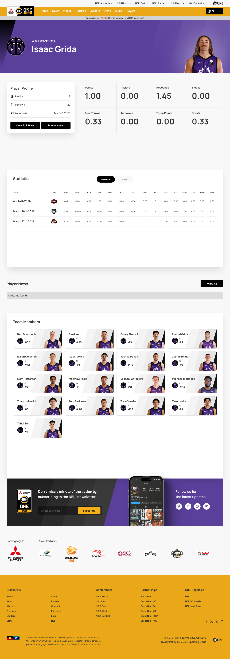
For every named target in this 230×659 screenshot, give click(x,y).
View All (212, 284)
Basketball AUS (149, 620)
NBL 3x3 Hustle (193, 601)
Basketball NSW (149, 615)
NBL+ (54, 620)
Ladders (11, 615)
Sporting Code (197, 642)
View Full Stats (25, 125)
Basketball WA (148, 611)
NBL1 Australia (102, 3)
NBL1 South (158, 3)
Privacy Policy (168, 642)
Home (10, 596)
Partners (56, 611)
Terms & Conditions (194, 638)
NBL (187, 596)
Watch (10, 606)
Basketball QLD (149, 596)
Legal (54, 615)
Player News (56, 125)
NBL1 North (122, 3)
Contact (55, 606)
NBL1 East (140, 3)
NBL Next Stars (193, 606)
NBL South (101, 601)
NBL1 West (176, 3)
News (10, 601)
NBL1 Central (195, 3)
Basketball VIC (148, 601)
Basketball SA (148, 606)
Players (55, 601)
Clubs (54, 596)
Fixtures (11, 611)
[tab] (106, 179)
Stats (10, 620)
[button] (104, 3)
